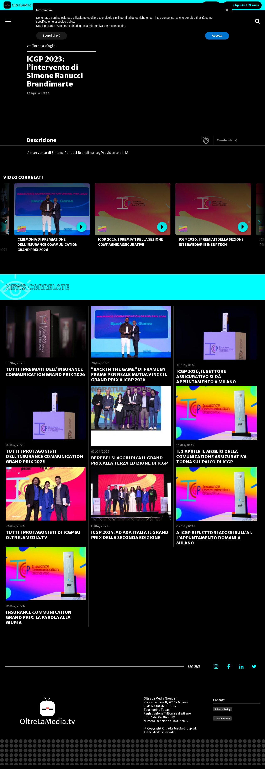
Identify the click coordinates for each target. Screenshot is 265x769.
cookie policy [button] (66, 21)
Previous (6, 222)
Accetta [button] (217, 35)
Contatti (219, 700)
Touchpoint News (242, 5)
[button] (227, 10)
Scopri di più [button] (51, 35)
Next (259, 222)
